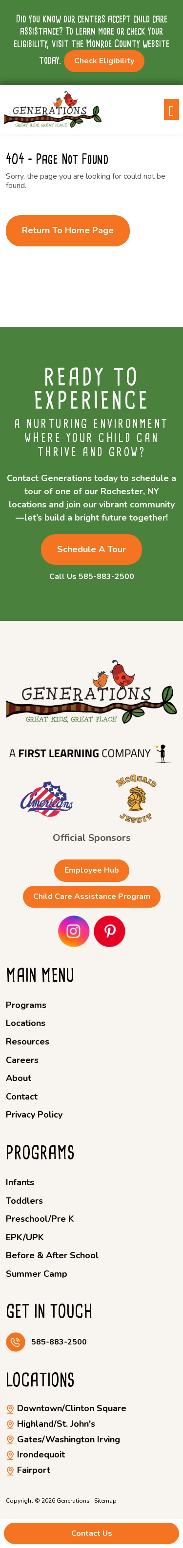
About (18, 1078)
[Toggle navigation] (171, 109)
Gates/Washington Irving (63, 1439)
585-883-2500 (59, 1342)
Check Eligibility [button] (104, 61)
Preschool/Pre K (40, 1219)
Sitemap (105, 1501)
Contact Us (91, 1533)
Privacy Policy (34, 1114)
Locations (25, 1023)
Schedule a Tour (91, 549)
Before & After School (52, 1255)
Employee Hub (91, 870)
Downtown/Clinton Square (66, 1408)
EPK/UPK (25, 1237)
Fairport (28, 1470)
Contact (22, 1096)
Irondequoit (35, 1454)
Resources (27, 1041)
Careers (22, 1060)
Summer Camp (36, 1274)
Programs (26, 1005)
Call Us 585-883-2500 (91, 576)
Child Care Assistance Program (91, 896)
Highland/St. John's (50, 1424)
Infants (20, 1182)
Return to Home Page (68, 230)
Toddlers (24, 1201)
